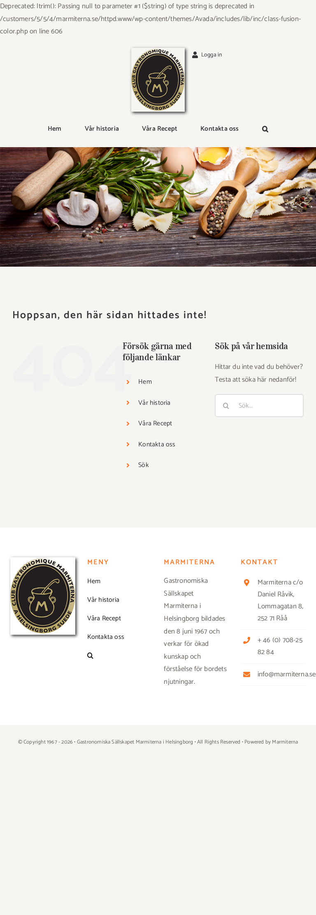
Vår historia (154, 402)
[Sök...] (259, 405)
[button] (265, 130)
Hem (145, 381)
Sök (143, 465)
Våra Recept (155, 423)
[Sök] (226, 405)
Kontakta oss (156, 444)
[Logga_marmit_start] (158, 51)
